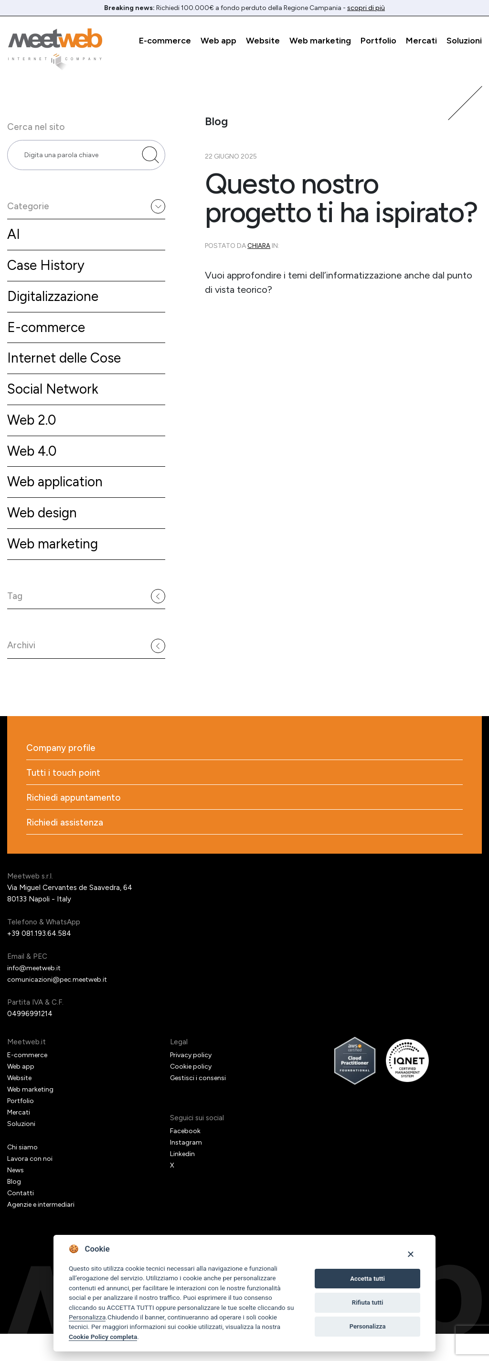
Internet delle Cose (67, 369)
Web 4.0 (33, 465)
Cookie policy (192, 1093)
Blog (14, 1208)
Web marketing (320, 40)
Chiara (259, 246)
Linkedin (183, 1181)
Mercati (421, 40)
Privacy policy (192, 1082)
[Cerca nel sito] (150, 157)
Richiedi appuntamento (76, 823)
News (16, 1197)
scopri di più (366, 8)
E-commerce (165, 40)
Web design (45, 529)
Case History (48, 273)
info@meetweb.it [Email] (36, 995)
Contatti (21, 1220)
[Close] (410, 1254)
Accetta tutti (367, 1278)
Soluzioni (464, 40)
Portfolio (378, 40)
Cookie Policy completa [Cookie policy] (103, 1336)
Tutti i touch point (65, 798)
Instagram (186, 1169)
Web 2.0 (33, 433)
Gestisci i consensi (200, 1105)
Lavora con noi (30, 1185)
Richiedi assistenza (66, 849)
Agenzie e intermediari (44, 1231)
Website (263, 40)
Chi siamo (23, 1174)
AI (14, 241)
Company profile (62, 772)
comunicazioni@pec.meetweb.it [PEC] (60, 1006)
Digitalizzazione (56, 305)
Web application (58, 497)
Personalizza (87, 1317)
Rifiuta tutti (367, 1302)
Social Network (55, 401)
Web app (218, 40)
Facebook (186, 1158)
